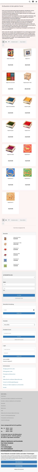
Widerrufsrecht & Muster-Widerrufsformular (10, 413)
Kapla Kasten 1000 (27, 82)
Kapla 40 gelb (27, 106)
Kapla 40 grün (10, 130)
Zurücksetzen (19, 298)
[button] (3, 42)
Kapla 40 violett (10, 154)
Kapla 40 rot (27, 130)
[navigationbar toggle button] (36, 1)
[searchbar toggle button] (29, 1)
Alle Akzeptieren (19, 462)
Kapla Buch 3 (27, 178)
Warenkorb (3, 405)
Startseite (3, 403)
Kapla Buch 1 (27, 154)
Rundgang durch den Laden (9, 368)
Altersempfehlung (8, 275)
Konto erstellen (6, 359)
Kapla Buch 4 (10, 202)
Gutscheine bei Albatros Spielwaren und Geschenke (11, 398)
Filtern (19, 295)
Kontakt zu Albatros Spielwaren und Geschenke (11, 401)
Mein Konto (3, 408)
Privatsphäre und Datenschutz (7, 417)
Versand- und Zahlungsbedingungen (10, 382)
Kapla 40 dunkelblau (10, 106)
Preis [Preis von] (4, 282)
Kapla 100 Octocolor (10, 82)
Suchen (19, 336)
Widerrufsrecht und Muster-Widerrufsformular (12, 379)
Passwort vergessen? (7, 361)
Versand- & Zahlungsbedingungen (8, 415)
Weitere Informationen (19, 469)
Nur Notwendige (19, 465)
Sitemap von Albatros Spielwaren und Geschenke (13, 384)
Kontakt (4, 387)
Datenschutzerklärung (10, 459)
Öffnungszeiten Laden (7, 371)
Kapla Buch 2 (10, 178)
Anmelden (19, 313)
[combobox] (14, 42)
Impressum (3, 396)
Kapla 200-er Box (10, 58)
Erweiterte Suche (19, 339)
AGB (4, 376)
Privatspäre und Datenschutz (9, 374)
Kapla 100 (27, 58)
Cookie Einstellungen (5, 420)
